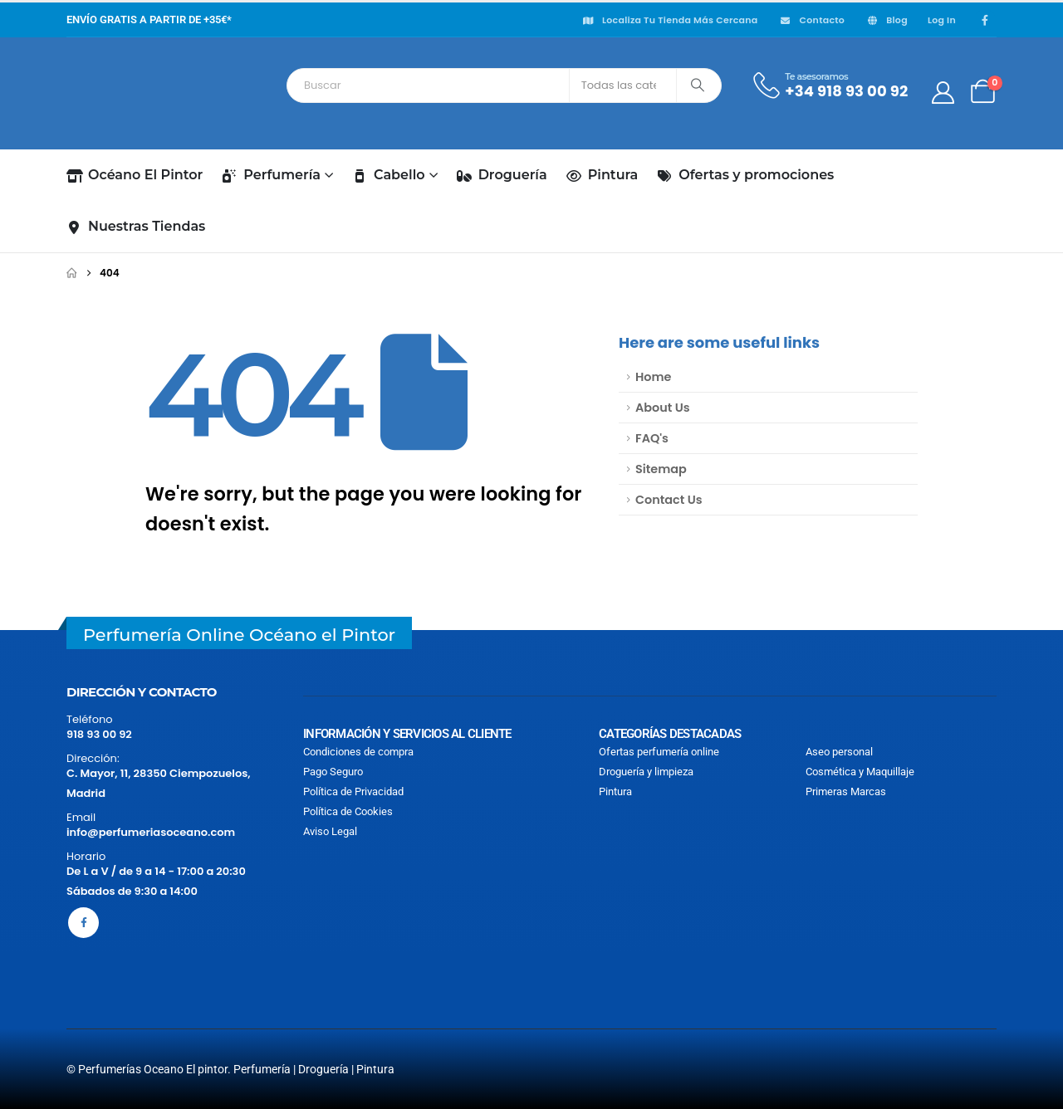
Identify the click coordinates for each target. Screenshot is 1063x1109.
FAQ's (652, 438)
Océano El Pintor (134, 175)
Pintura (602, 175)
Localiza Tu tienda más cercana (669, 20)
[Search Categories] (622, 85)
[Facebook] (985, 20)
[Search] (697, 85)
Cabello (388, 175)
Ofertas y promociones (745, 175)
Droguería (502, 175)
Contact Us (669, 499)
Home (653, 377)
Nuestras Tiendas (135, 226)
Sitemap (661, 469)
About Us (662, 407)
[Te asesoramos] (830, 85)
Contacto (811, 20)
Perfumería (271, 175)
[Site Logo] (141, 93)
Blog (886, 20)
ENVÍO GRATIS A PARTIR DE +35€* (149, 19)
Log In (942, 20)
